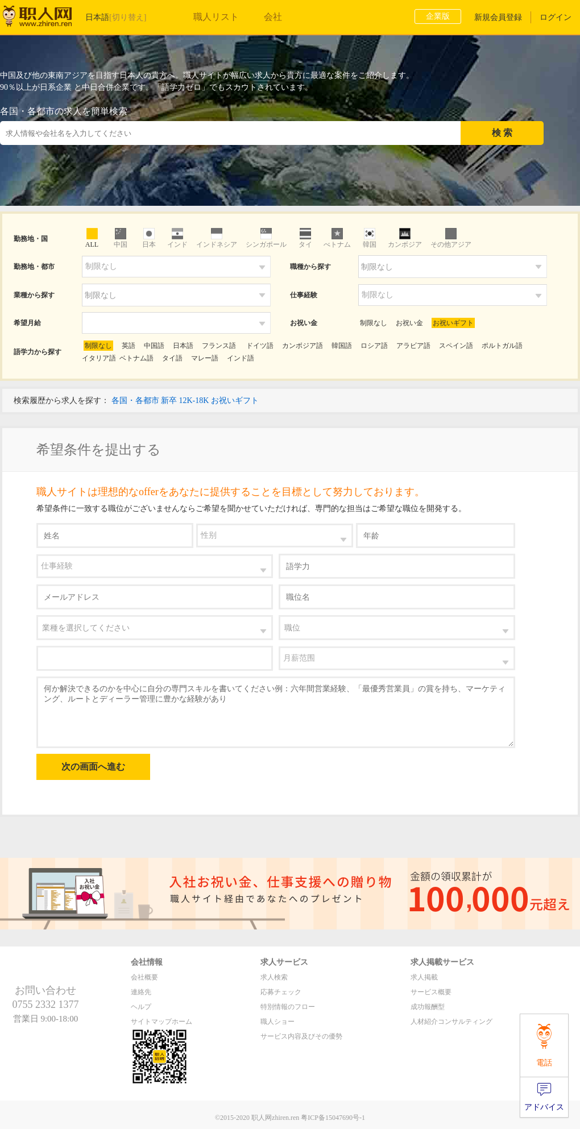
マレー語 (204, 358)
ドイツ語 (259, 346)
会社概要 (144, 977)
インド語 (240, 358)
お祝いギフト (453, 323)
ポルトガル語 (502, 346)
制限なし (373, 323)
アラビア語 (413, 346)
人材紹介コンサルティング (451, 1022)
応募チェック (280, 992)
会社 (273, 17)
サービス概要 (431, 992)
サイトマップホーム (161, 1022)
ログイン (555, 17)
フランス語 (219, 346)
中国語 (154, 346)
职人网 (45, 19)
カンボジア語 (302, 346)
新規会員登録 (498, 17)
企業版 (438, 16)
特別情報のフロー (287, 1007)
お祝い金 (409, 323)
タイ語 (172, 358)
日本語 (183, 346)
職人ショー (277, 1022)
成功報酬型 (428, 1007)
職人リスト (216, 17)
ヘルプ (141, 1007)
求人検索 (274, 977)
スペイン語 (456, 346)
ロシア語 (374, 346)
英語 (128, 346)
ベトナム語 (136, 358)
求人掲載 (424, 977)
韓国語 (342, 346)
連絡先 (141, 992)
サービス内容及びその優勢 (301, 1036)
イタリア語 (99, 358)
